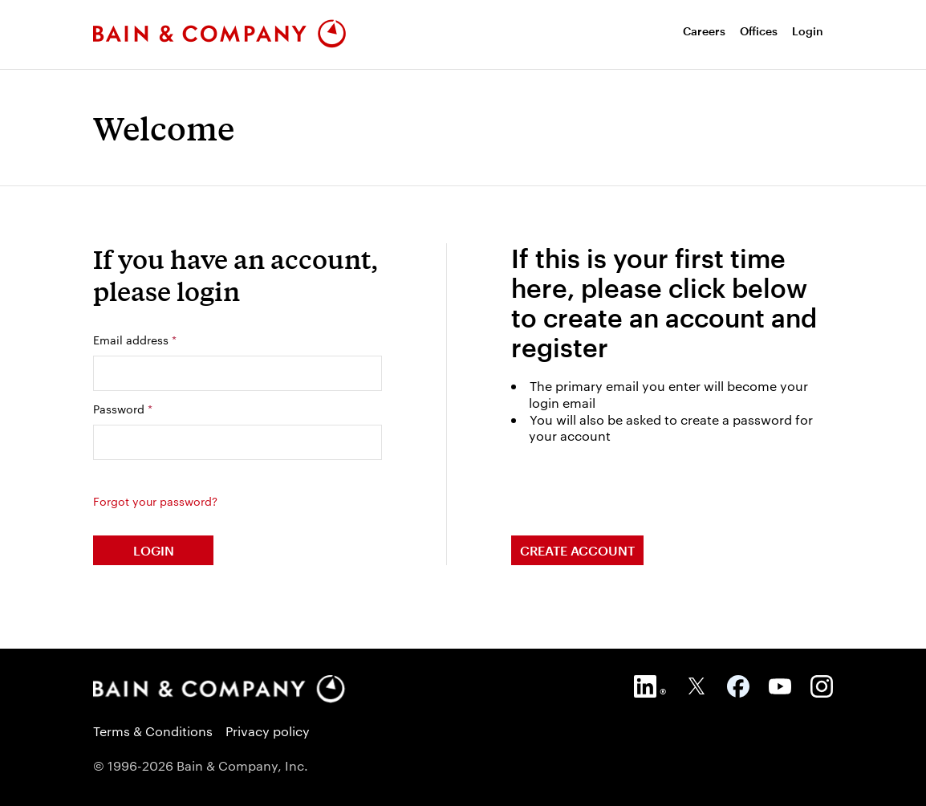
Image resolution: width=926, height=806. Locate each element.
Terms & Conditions (153, 731)
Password (122, 409)
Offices (759, 31)
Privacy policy (267, 731)
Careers (704, 31)
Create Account (577, 550)
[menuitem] (704, 31)
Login (807, 31)
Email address (135, 340)
